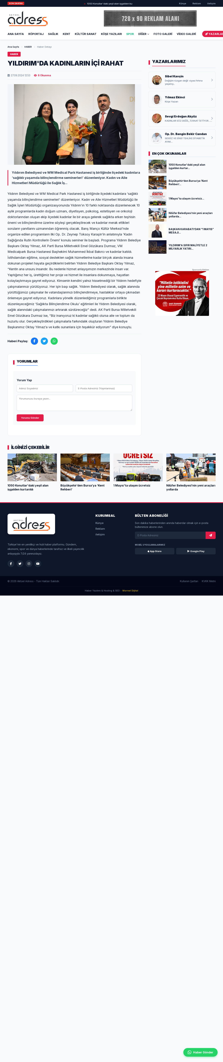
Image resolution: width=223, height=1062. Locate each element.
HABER (28, 46)
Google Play (196, 551)
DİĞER (143, 34)
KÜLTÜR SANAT (86, 34)
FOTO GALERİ (163, 34)
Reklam (197, 3)
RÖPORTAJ (36, 34)
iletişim (211, 3)
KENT (66, 34)
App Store (154, 551)
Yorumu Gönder (30, 417)
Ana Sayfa (16, 34)
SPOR (130, 34)
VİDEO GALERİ (186, 34)
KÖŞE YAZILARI (111, 34)
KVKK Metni (209, 581)
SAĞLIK (53, 34)
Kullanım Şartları (189, 581)
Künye (182, 3)
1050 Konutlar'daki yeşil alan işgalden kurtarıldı (116, 3)
